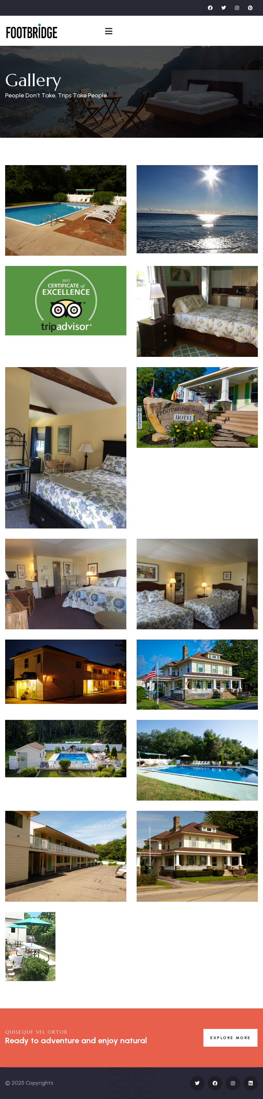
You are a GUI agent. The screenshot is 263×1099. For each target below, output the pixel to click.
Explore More (230, 1037)
